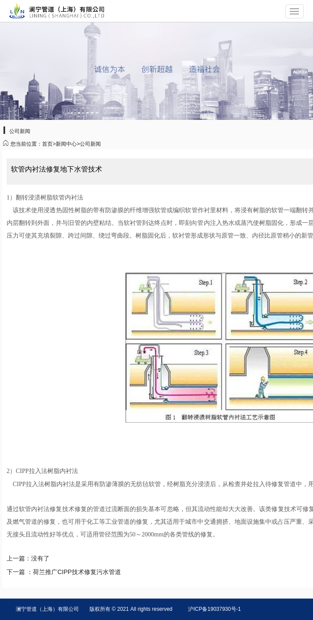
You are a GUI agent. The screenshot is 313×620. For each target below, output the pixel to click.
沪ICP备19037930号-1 (214, 609)
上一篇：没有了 (28, 558)
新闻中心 (66, 144)
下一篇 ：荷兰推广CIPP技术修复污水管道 (64, 571)
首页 (47, 144)
